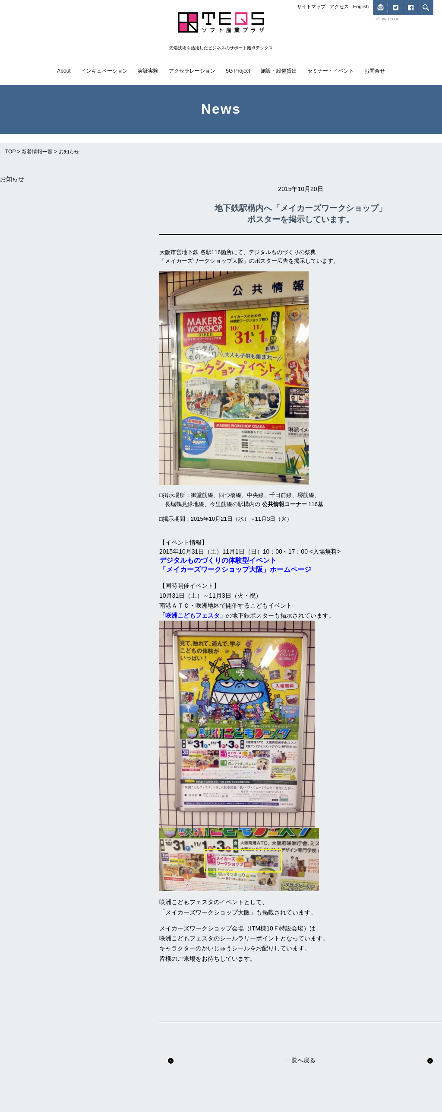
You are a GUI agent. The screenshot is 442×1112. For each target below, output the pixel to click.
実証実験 (148, 71)
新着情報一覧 (37, 152)
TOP (10, 152)
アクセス (339, 6)
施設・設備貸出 (279, 71)
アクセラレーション (192, 71)
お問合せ (374, 71)
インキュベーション (104, 71)
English (361, 6)
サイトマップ (311, 6)
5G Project (238, 71)
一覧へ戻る (300, 1060)
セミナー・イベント (330, 71)
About (63, 71)
